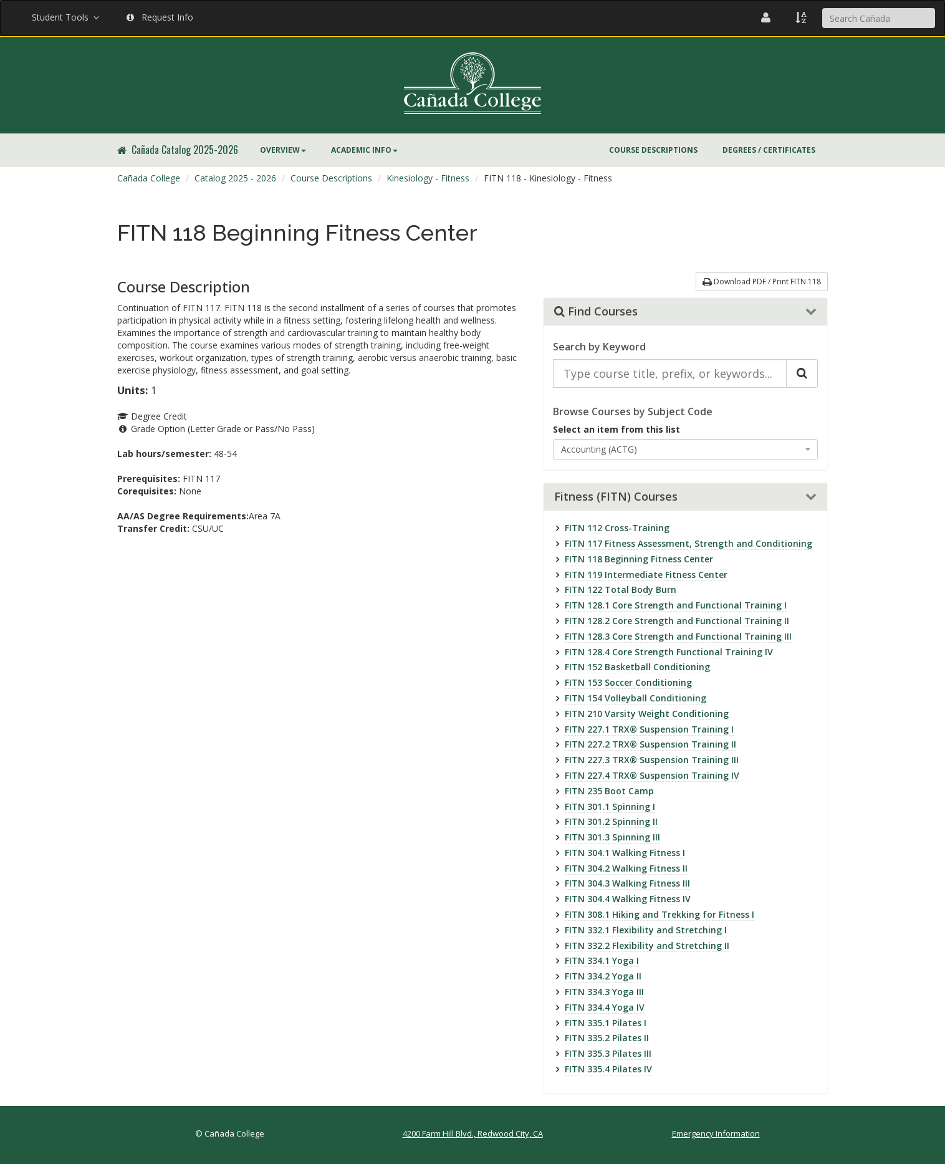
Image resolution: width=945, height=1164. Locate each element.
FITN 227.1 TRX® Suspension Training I (649, 729)
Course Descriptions (653, 150)
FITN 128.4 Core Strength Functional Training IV (669, 652)
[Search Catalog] (802, 373)
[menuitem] (283, 150)
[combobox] (685, 449)
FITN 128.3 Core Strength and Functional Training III (678, 636)
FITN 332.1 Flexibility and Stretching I (646, 930)
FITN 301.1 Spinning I (610, 806)
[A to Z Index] (801, 17)
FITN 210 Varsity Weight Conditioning (647, 713)
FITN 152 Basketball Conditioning (637, 667)
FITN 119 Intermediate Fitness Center (646, 574)
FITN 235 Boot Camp (609, 791)
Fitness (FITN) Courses (616, 497)
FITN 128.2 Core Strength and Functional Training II (677, 621)
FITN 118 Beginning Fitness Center (639, 559)
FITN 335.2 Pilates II (607, 1038)
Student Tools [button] (67, 17)
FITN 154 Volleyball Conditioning (635, 698)
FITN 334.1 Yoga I (602, 960)
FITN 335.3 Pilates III (608, 1053)
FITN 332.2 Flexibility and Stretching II (647, 945)
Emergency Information (716, 1133)
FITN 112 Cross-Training (617, 528)
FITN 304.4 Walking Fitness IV (628, 899)
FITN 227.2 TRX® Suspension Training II (650, 744)
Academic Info (364, 150)
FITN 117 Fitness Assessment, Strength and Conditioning (688, 543)
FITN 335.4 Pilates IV (608, 1069)
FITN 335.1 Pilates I (605, 1023)
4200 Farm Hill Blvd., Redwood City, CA (473, 1133)
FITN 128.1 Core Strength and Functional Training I (676, 605)
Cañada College (148, 178)
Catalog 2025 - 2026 (235, 178)
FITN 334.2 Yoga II (603, 976)
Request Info (160, 17)
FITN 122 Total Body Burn (620, 589)
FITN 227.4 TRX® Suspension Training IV (652, 775)
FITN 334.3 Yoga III (604, 992)
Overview (283, 150)
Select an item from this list (616, 429)
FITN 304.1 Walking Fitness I (625, 853)
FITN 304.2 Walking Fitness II (626, 868)
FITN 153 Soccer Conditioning (628, 682)
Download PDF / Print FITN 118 (762, 281)
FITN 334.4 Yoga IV (605, 1007)
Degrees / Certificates (768, 150)
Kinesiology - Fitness (427, 178)
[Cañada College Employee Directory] (766, 17)
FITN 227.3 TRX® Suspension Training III (652, 760)
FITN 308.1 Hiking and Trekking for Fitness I (659, 914)
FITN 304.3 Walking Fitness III (627, 883)
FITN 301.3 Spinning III (612, 837)
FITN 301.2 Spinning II (611, 821)
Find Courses (596, 311)
